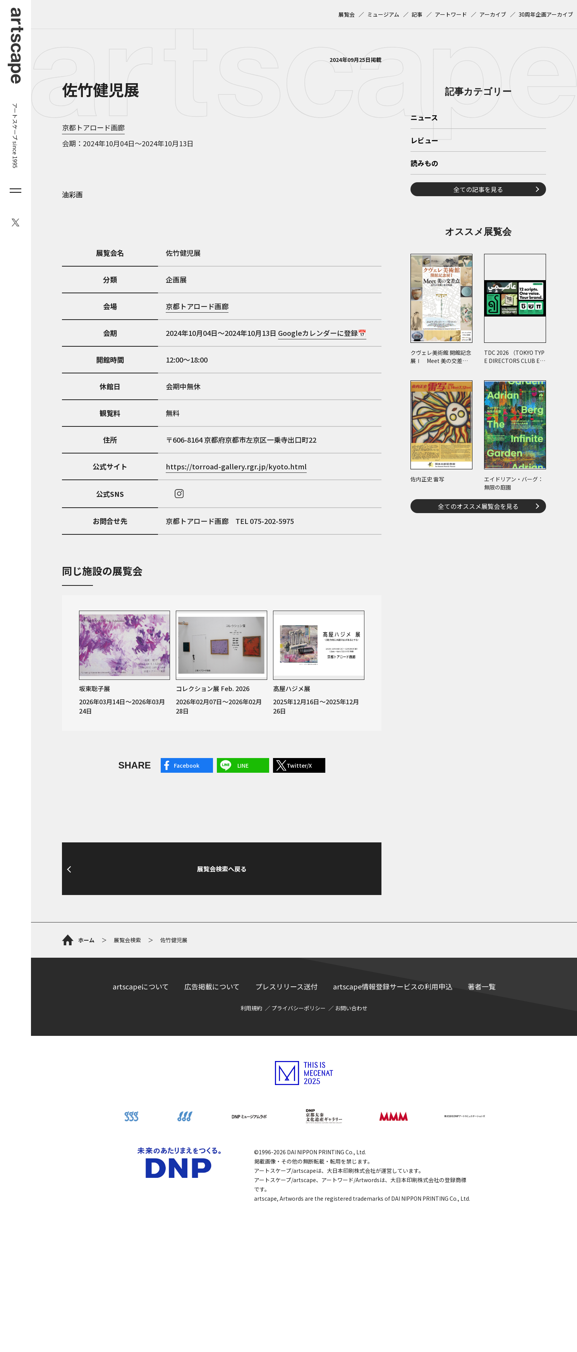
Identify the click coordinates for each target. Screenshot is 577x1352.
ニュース (424, 226)
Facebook (186, 765)
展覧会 (346, 14)
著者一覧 (482, 1064)
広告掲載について (212, 1064)
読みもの (424, 272)
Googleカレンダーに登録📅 (322, 333)
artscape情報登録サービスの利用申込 (392, 1064)
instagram (179, 494)
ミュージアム (383, 14)
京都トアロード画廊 (93, 127)
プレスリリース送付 (286, 1064)
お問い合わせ (351, 1085)
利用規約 (251, 1085)
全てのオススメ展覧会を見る (478, 614)
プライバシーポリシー (298, 1085)
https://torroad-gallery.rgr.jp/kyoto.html (236, 466)
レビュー (424, 249)
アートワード (451, 14)
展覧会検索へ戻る (222, 946)
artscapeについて (141, 1064)
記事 (417, 14)
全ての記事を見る (478, 297)
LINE (243, 765)
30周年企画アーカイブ (546, 14)
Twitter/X (299, 765)
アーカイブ (492, 14)
